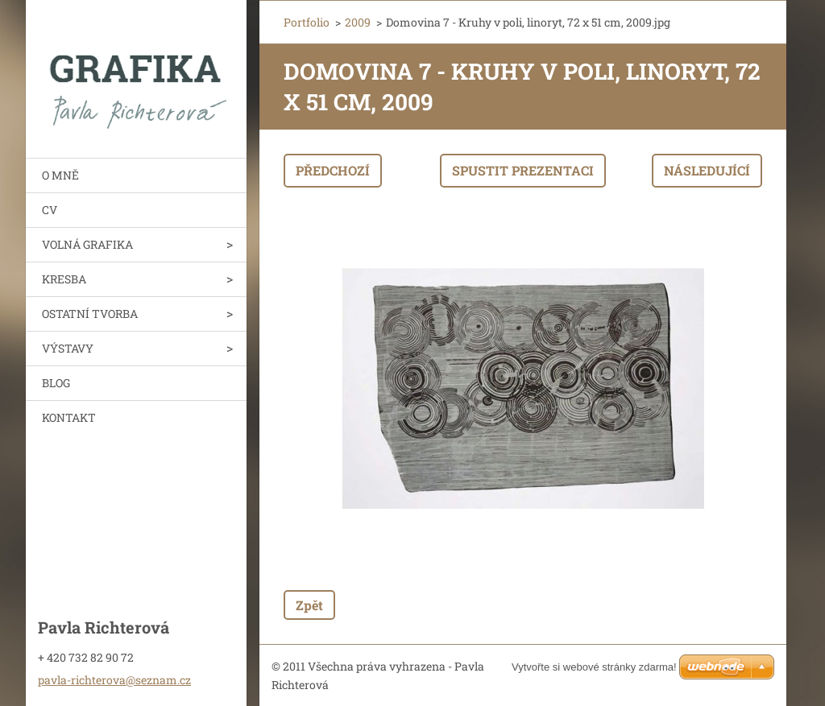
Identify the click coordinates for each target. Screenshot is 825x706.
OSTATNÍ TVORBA (90, 313)
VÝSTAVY (67, 348)
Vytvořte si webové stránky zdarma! (594, 667)
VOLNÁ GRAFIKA (87, 244)
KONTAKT (69, 417)
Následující (707, 170)
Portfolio (307, 22)
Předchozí (333, 170)
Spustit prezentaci (523, 170)
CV (49, 209)
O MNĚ (60, 175)
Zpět (309, 605)
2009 (358, 22)
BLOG (56, 382)
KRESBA (64, 279)
